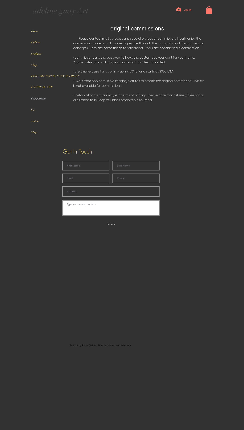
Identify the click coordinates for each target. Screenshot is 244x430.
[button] (208, 10)
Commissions (38, 98)
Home (34, 31)
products (36, 53)
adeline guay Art (60, 11)
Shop (34, 65)
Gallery (35, 42)
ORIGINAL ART (41, 87)
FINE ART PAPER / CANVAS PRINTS (51, 76)
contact (35, 121)
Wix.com (126, 345)
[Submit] (110, 224)
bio (33, 109)
